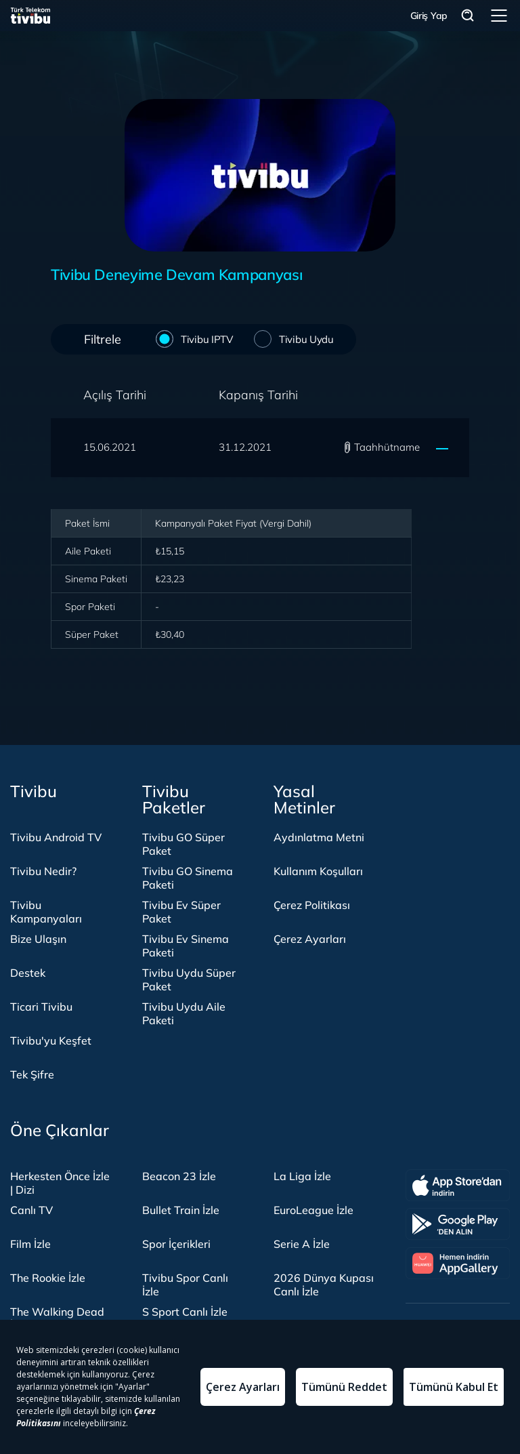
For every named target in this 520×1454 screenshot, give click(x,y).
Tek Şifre (32, 1074)
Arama (468, 16)
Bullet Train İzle (180, 1210)
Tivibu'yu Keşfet (50, 1040)
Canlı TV (31, 1210)
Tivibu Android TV (56, 837)
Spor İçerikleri (176, 1244)
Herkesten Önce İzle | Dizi (60, 1182)
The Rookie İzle (47, 1278)
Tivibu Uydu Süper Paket (189, 979)
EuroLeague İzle (313, 1210)
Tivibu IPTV (204, 338)
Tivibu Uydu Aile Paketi (183, 1013)
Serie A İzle (302, 1244)
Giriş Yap (429, 15)
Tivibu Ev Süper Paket (181, 911)
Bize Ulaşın (38, 939)
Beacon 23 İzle (179, 1176)
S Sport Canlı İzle (185, 1311)
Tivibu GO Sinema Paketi (187, 877)
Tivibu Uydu (304, 338)
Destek (27, 973)
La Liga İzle (302, 1176)
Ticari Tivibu (41, 1006)
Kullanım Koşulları (318, 871)
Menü (499, 15)
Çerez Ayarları (310, 939)
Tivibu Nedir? (43, 871)
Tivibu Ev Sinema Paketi (185, 945)
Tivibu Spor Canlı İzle (185, 1284)
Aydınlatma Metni (319, 837)
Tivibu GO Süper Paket (183, 843)
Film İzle (30, 1244)
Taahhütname (387, 447)
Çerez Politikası (312, 905)
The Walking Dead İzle (57, 1318)
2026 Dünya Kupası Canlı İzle (324, 1284)
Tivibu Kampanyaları (46, 911)
